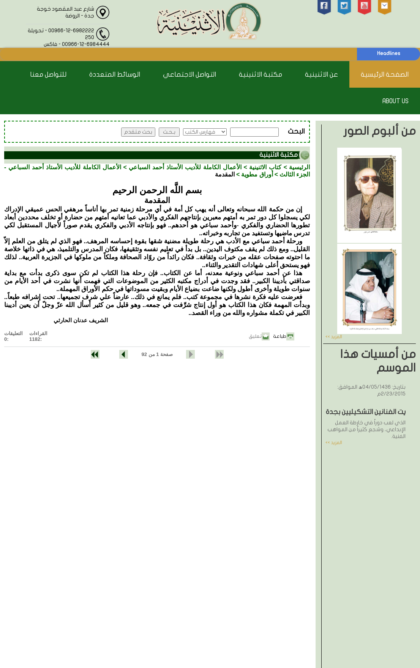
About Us (395, 101)
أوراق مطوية (257, 174)
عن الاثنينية (321, 74)
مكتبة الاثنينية (260, 74)
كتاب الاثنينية (265, 167)
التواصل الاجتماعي (189, 74)
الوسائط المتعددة (114, 74)
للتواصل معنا (48, 74)
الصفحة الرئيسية (385, 74)
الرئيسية (299, 167)
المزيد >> (333, 336)
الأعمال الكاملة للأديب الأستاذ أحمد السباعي (185, 167)
